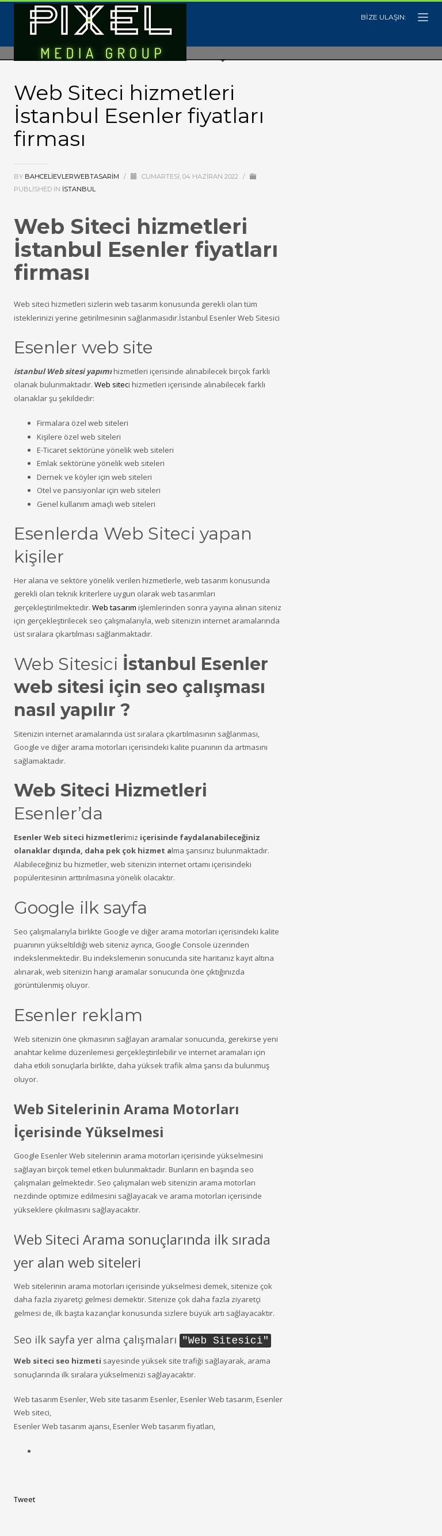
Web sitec (111, 384)
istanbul (79, 189)
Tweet (24, 1498)
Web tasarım (114, 607)
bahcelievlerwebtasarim (73, 176)
